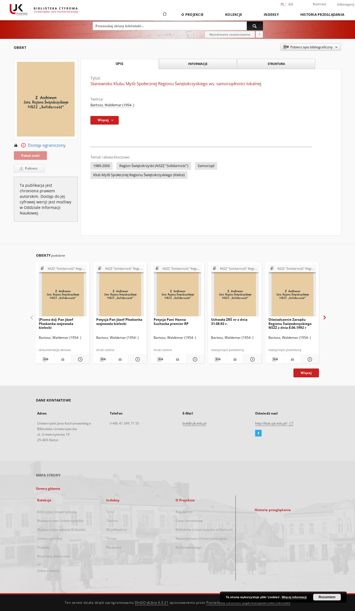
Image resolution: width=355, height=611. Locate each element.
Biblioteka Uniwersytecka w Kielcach (204, 529)
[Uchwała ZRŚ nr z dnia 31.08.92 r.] (234, 292)
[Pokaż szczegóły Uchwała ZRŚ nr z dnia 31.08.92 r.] (252, 359)
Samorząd (206, 165)
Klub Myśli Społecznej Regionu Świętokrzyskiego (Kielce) (139, 175)
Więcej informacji (294, 597)
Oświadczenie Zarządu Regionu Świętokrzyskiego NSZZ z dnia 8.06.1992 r (289, 323)
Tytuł (110, 511)
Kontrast (319, 4)
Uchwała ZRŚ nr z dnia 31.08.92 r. (229, 321)
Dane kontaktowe (189, 520)
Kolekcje (233, 14)
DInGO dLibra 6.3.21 (152, 602)
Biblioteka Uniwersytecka (57, 511)
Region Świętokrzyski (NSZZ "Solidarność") (153, 165)
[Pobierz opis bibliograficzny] (45, 359)
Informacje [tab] (197, 64)
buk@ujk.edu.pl (194, 423)
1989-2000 (101, 165)
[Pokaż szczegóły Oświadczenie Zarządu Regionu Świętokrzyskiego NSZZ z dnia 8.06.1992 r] (309, 359)
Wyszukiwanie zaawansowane (229, 34)
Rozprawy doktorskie (53, 556)
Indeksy (271, 14)
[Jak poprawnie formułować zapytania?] (259, 34)
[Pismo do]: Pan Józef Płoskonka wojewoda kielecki (56, 323)
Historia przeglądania (322, 14)
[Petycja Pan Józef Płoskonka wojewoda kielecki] (120, 292)
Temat (111, 538)
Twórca (112, 520)
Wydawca (113, 547)
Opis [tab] (119, 64)
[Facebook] (258, 433)
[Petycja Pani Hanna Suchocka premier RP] (177, 292)
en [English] (290, 4)
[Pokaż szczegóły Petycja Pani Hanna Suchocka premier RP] (194, 359)
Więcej (306, 372)
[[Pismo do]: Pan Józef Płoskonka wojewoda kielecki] (62, 292)
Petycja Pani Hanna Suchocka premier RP (171, 321)
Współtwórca (116, 529)
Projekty (43, 547)
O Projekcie (192, 14)
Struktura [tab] (276, 64)
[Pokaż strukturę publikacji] (62, 268)
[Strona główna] (164, 14)
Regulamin (184, 511)
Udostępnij (345, 4)
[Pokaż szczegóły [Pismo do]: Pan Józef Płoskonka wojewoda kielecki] (79, 359)
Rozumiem (327, 597)
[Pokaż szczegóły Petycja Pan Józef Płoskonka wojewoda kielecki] (137, 359)
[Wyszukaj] (255, 25)
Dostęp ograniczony (40, 145)
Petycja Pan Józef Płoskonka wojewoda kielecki (119, 321)
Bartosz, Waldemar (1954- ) (112, 105)
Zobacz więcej (48, 570)
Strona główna (48, 488)
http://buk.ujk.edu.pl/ (274, 423)
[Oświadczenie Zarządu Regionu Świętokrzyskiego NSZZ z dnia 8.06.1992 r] (292, 292)
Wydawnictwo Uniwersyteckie (60, 520)
